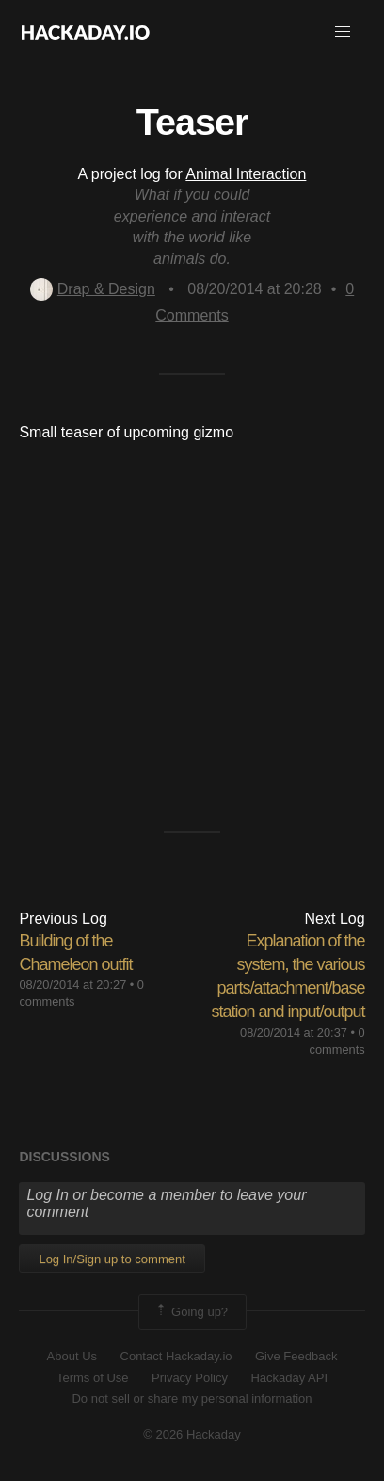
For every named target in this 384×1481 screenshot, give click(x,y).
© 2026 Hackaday (192, 1434)
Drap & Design (92, 289)
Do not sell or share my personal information (192, 1398)
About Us (72, 1356)
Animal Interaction (245, 174)
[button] (343, 32)
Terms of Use (92, 1378)
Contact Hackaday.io (176, 1356)
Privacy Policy (190, 1378)
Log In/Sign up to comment (111, 1259)
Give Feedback (296, 1356)
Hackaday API (289, 1378)
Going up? (191, 1312)
